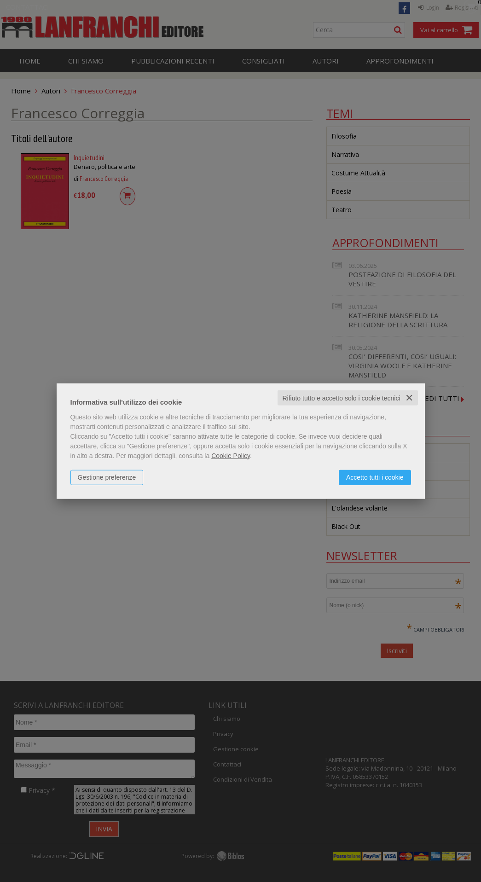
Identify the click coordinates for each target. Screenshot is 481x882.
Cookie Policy (230, 455)
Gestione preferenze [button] (107, 477)
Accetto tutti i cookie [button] (375, 477)
